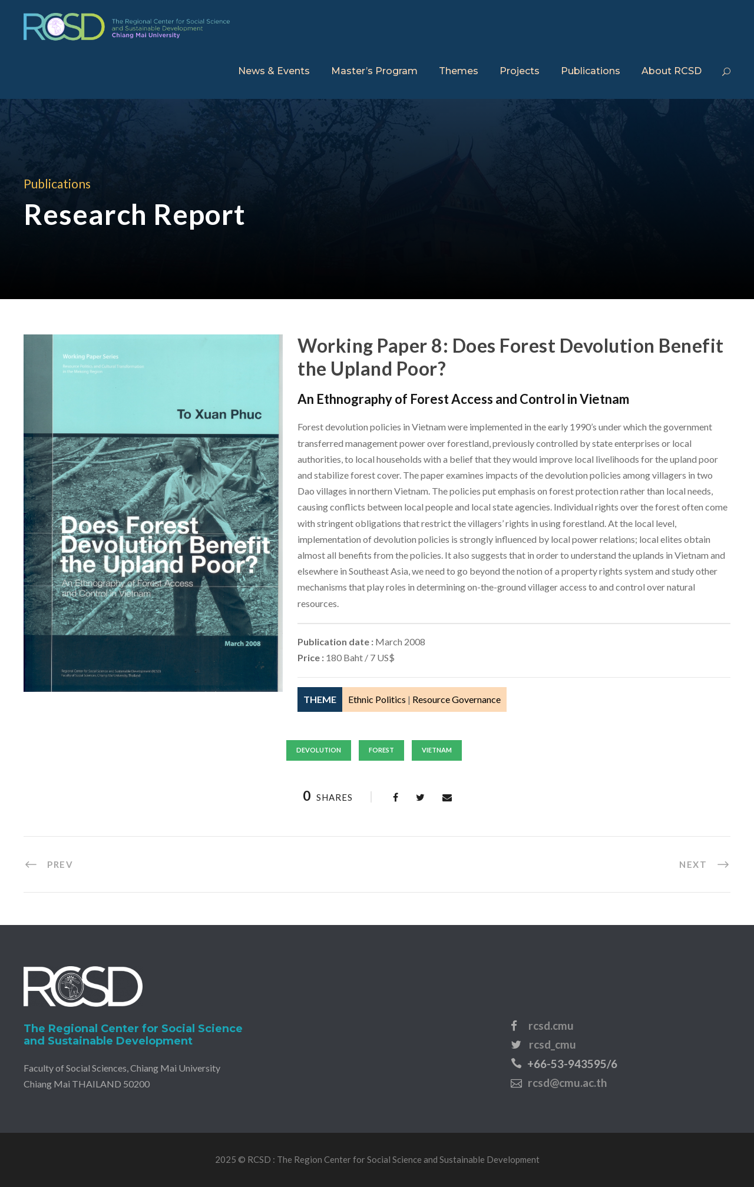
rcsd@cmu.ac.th (567, 1082)
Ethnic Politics (377, 699)
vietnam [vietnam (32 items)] (437, 750)
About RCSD (671, 71)
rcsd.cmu (551, 1025)
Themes (458, 71)
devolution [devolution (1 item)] (318, 750)
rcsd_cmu (552, 1044)
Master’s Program (374, 71)
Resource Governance (456, 699)
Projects (520, 71)
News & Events (274, 71)
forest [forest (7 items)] (381, 750)
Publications (590, 71)
